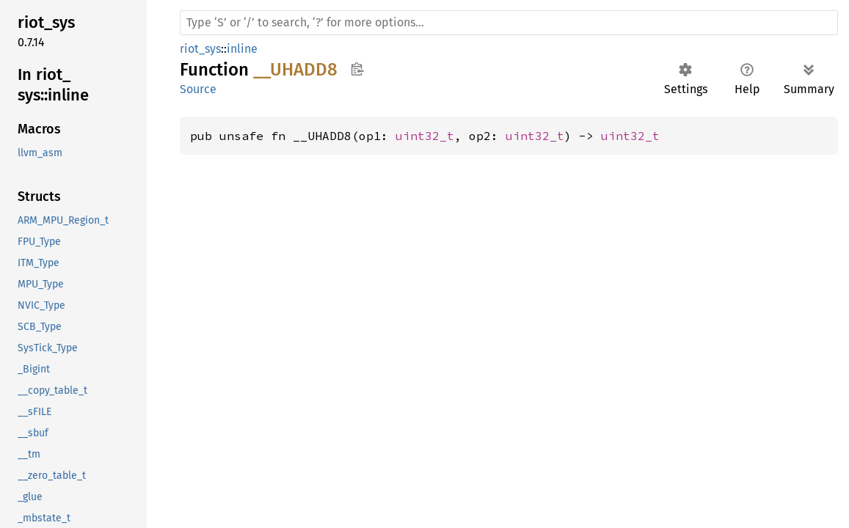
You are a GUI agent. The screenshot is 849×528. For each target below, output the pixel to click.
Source (198, 89)
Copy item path (357, 68)
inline (242, 49)
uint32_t (425, 135)
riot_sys (200, 49)
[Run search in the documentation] (509, 22)
